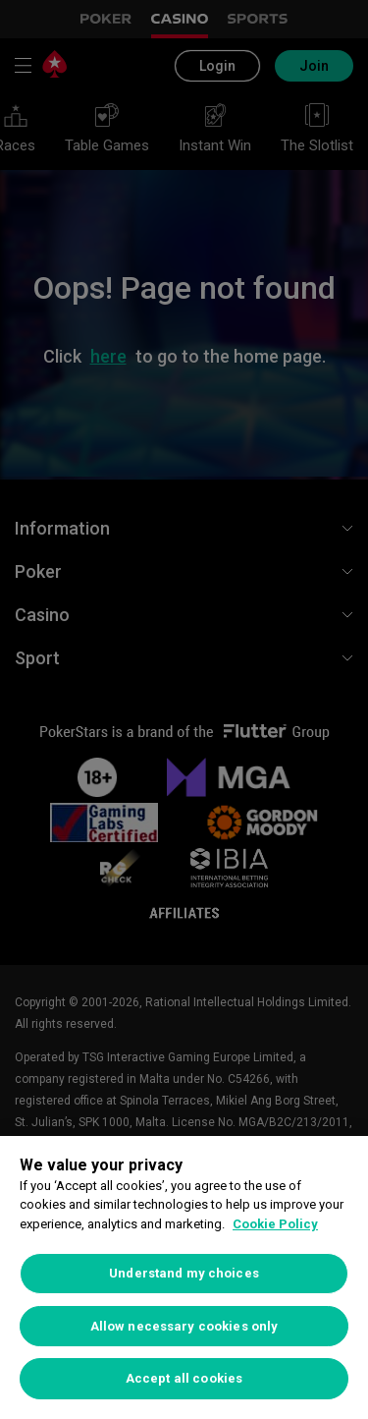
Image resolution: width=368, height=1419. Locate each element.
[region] (184, 1277)
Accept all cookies (184, 1378)
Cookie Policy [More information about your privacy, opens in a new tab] (275, 1224)
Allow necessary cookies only (184, 1326)
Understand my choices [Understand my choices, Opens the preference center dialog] (184, 1273)
